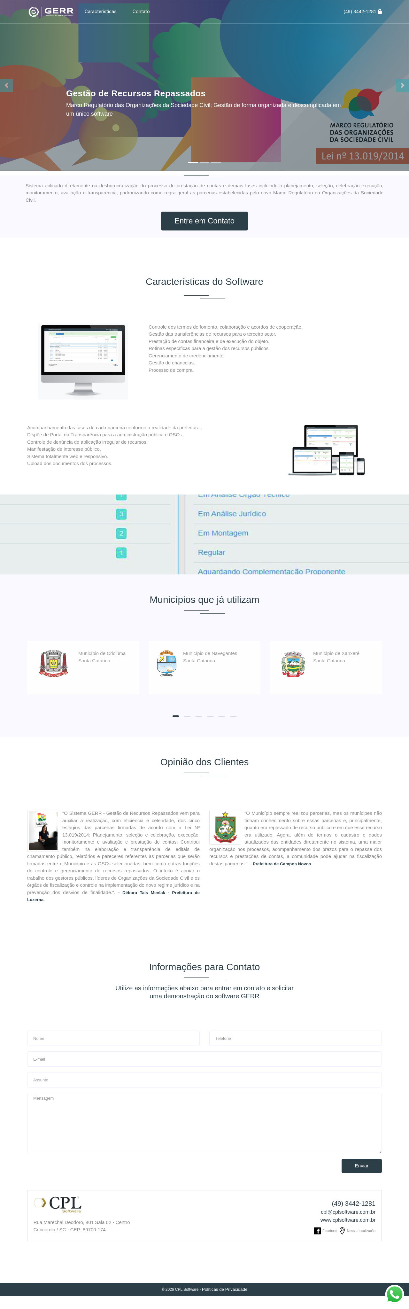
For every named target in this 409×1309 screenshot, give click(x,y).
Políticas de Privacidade (224, 1302)
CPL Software (187, 1302)
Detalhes (89, 130)
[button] (6, 85)
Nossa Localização (356, 1244)
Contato (141, 11)
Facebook (325, 1244)
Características (101, 11)
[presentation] (66, 1182)
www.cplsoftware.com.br (348, 1233)
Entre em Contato (204, 221)
